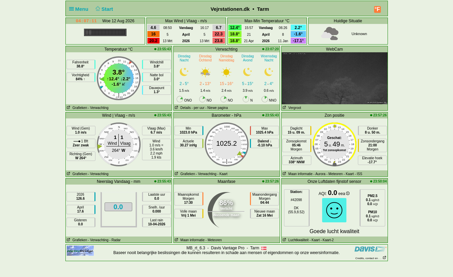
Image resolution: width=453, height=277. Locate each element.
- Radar (114, 240)
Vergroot (291, 108)
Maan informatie (297, 174)
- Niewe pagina (216, 108)
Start (103, 9)
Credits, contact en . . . (370, 258)
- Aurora (319, 174)
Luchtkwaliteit (295, 240)
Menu (80, 9)
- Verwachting (98, 108)
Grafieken (76, 108)
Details (182, 108)
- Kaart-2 (327, 240)
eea (343, 193)
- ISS (358, 174)
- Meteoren (335, 174)
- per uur (198, 108)
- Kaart (222, 174)
